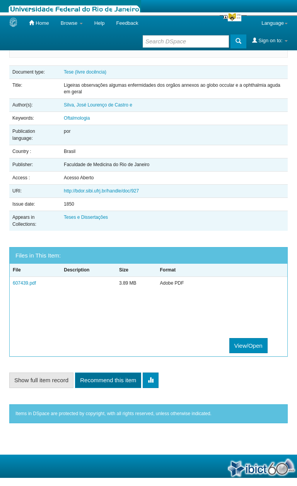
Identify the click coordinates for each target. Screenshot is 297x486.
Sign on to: (270, 40)
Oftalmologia (77, 118)
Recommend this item (108, 380)
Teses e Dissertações (86, 217)
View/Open (248, 345)
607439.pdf (24, 283)
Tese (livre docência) (85, 72)
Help (99, 23)
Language (274, 23)
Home (39, 23)
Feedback (127, 23)
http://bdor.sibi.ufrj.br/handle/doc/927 (101, 191)
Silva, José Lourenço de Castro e (98, 105)
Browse (72, 23)
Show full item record (41, 380)
